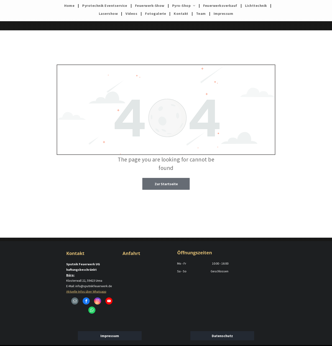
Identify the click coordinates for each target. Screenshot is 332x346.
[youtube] (108, 301)
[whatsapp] (91, 311)
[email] (74, 301)
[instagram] (97, 301)
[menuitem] (70, 5)
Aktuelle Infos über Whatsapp (86, 291)
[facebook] (86, 301)
